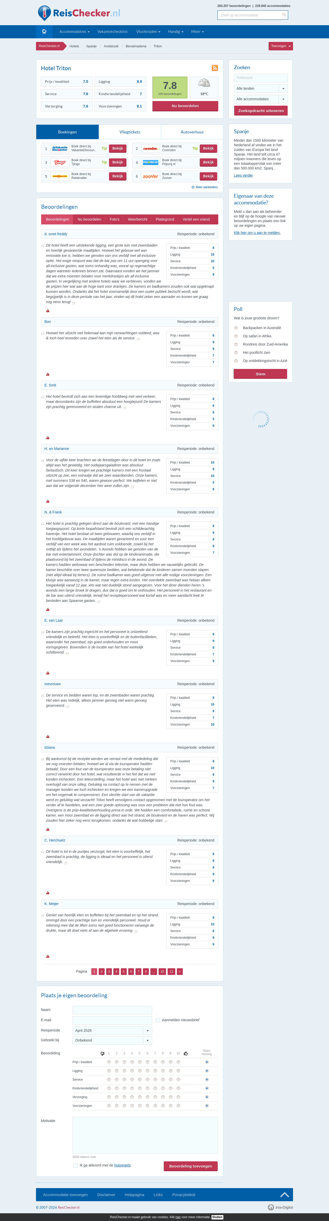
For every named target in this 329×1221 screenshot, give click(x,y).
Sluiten (217, 1217)
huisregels (122, 1165)
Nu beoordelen (185, 106)
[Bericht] (145, 1135)
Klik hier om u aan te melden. (257, 233)
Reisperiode (50, 1030)
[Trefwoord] (261, 78)
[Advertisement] (260, 270)
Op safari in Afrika (257, 336)
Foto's (115, 219)
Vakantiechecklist (112, 31)
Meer (195, 31)
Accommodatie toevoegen (65, 1194)
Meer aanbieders (207, 187)
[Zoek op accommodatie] (249, 15)
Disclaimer (106, 1194)
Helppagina (134, 1194)
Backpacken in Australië (262, 328)
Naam (45, 1010)
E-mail (46, 1020)
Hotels (74, 46)
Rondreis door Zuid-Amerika (265, 344)
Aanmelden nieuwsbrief (180, 1020)
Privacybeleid (183, 1194)
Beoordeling (50, 1053)
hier (178, 1217)
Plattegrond (165, 219)
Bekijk (117, 148)
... (153, 971)
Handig (174, 31)
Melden (47, 310)
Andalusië (111, 46)
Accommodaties (72, 31)
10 (162, 971)
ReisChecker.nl (49, 46)
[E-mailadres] (112, 1020)
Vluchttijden (146, 31)
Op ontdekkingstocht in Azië (265, 361)
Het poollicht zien (256, 352)
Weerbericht (137, 219)
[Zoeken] (285, 15)
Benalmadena (136, 46)
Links (158, 1194)
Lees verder (243, 175)
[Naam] (112, 1010)
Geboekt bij (50, 1040)
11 (171, 971)
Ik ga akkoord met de (105, 1165)
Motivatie (48, 1121)
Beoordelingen (57, 219)
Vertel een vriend (196, 219)
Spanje (91, 46)
